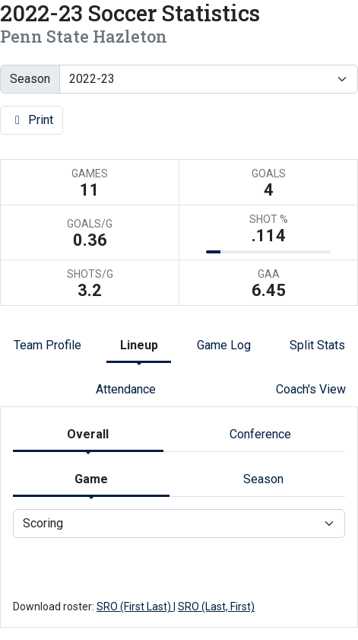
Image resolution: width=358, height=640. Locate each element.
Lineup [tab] (139, 345)
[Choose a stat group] (179, 523)
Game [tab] (91, 479)
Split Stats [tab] (317, 345)
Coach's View (311, 389)
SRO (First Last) (135, 606)
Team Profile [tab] (47, 345)
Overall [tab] (88, 434)
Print (31, 120)
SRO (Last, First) (216, 606)
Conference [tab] (260, 434)
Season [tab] (263, 479)
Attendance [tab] (126, 389)
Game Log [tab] (224, 345)
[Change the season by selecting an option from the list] (208, 79)
